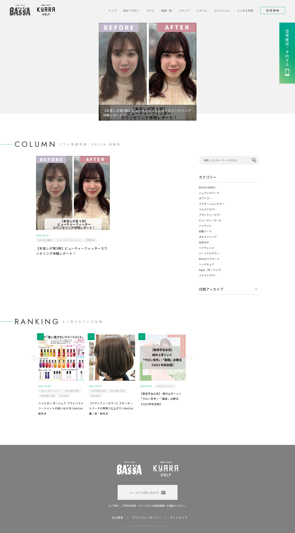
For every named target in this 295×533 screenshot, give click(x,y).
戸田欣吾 (90, 240)
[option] (148, 72)
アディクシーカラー (210, 215)
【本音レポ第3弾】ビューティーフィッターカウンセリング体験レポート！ (71, 251)
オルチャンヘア (208, 237)
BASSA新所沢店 (72, 390)
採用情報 (273, 10)
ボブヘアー (205, 198)
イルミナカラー (208, 209)
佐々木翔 (64, 395)
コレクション (222, 10)
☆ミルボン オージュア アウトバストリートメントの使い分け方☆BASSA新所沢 (61, 408)
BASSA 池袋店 (45, 240)
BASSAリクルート (209, 259)
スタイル (201, 10)
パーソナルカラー (209, 253)
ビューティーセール (210, 220)
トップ (112, 10)
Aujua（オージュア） (211, 270)
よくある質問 (245, 10)
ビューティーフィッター (68, 240)
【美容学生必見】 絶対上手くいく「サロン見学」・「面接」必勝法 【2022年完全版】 (161, 399)
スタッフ (184, 10)
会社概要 (117, 517)
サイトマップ (179, 517)
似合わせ (204, 242)
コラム (150, 10)
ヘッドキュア (206, 264)
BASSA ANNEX (207, 187)
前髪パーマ (205, 231)
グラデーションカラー (211, 204)
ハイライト (205, 226)
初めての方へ (131, 10)
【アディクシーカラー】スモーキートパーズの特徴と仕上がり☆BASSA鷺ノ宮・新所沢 (111, 408)
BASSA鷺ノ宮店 (47, 395)
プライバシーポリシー (146, 517)
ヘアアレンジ (206, 248)
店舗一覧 (166, 10)
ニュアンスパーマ (209, 193)
